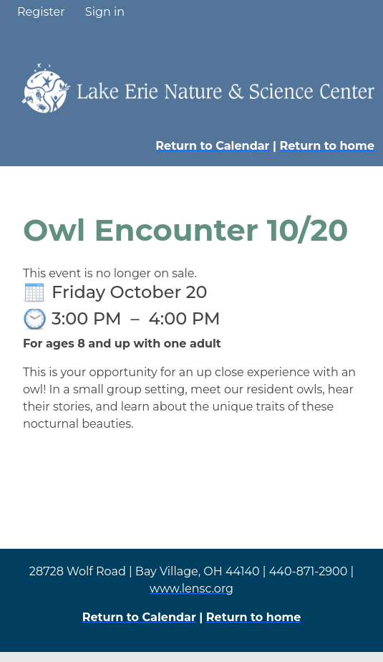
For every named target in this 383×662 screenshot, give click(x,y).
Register (41, 12)
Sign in (105, 12)
